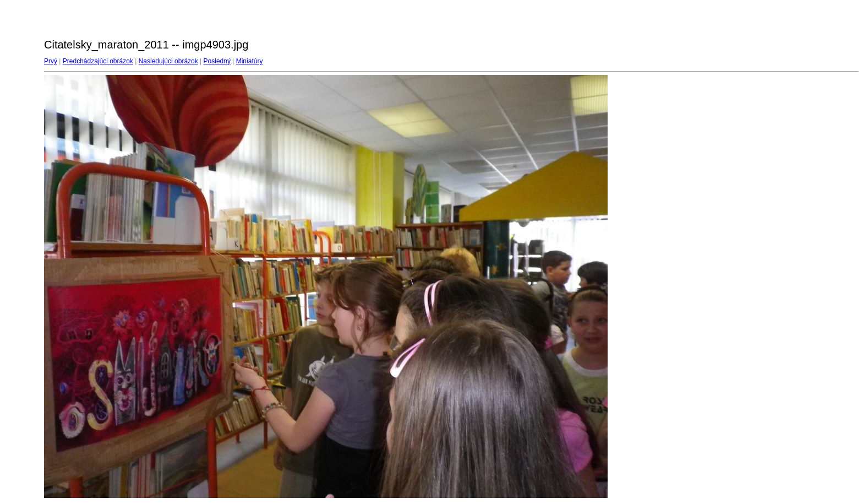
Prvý (50, 61)
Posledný (217, 61)
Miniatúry (249, 61)
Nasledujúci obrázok (168, 61)
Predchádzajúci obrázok (98, 61)
